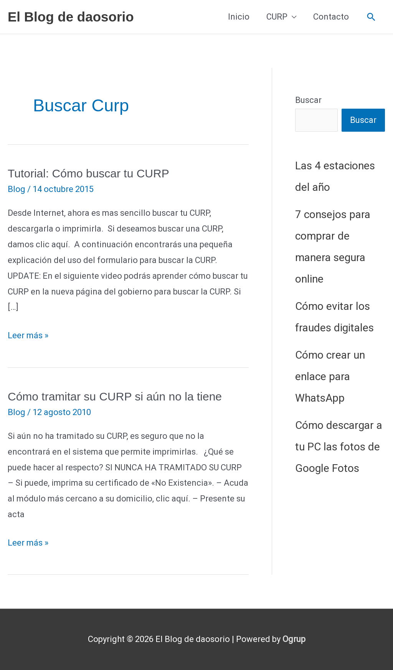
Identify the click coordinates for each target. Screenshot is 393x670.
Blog (16, 189)
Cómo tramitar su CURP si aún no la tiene (115, 396)
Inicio (238, 17)
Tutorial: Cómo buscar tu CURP (88, 173)
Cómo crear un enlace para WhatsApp (330, 376)
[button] (371, 17)
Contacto (331, 17)
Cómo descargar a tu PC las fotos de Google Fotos (338, 447)
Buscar (308, 100)
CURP (276, 17)
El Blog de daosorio (71, 16)
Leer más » (28, 336)
